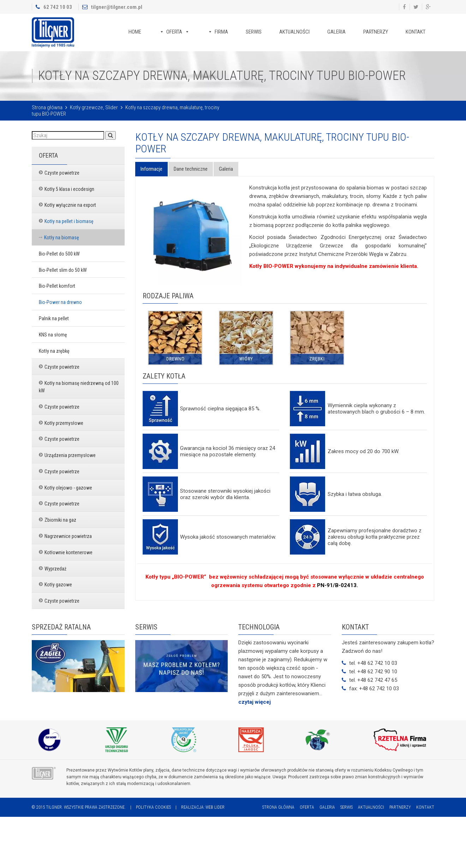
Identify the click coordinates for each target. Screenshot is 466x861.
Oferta (174, 32)
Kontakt (415, 32)
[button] (110, 135)
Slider (111, 107)
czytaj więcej (254, 702)
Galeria (336, 32)
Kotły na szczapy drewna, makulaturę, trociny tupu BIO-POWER (272, 143)
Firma (221, 32)
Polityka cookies (153, 807)
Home (135, 32)
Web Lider (215, 807)
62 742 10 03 (57, 7)
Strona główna (47, 107)
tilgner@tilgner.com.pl (116, 7)
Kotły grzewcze (86, 107)
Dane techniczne (191, 169)
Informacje (151, 169)
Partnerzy (375, 32)
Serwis (254, 32)
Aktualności (294, 32)
